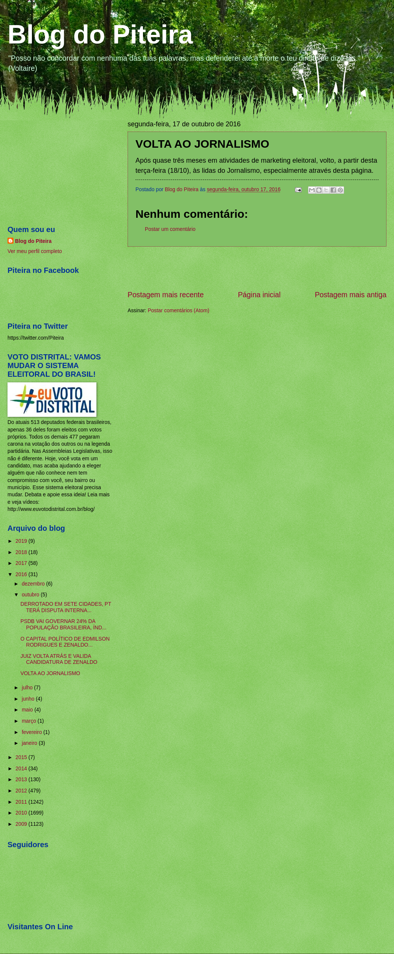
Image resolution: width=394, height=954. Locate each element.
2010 (22, 813)
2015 (22, 757)
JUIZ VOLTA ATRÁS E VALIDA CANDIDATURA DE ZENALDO (58, 659)
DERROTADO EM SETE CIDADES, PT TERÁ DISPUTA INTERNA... (65, 607)
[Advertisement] (257, 268)
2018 (22, 552)
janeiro (30, 743)
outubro (31, 595)
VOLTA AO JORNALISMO (50, 673)
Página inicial (259, 295)
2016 (22, 574)
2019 (22, 541)
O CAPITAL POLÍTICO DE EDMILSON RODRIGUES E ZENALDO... (65, 642)
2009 (22, 824)
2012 (22, 791)
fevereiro (33, 732)
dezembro (34, 584)
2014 (22, 768)
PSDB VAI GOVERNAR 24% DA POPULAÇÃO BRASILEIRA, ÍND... (63, 625)
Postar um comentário (170, 229)
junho (29, 699)
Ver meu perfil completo (35, 251)
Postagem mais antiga (350, 295)
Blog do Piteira (100, 34)
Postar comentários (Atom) (178, 310)
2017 (22, 563)
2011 (22, 802)
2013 (22, 779)
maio (28, 710)
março (30, 721)
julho (28, 687)
